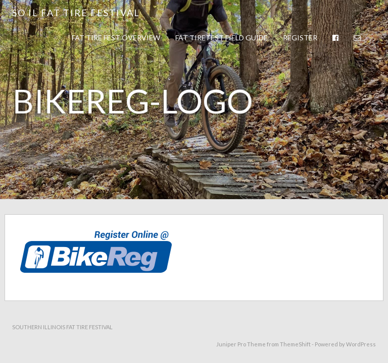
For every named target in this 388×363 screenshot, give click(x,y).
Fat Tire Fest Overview (116, 37)
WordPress (361, 344)
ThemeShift (295, 344)
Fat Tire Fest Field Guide (221, 37)
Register (300, 37)
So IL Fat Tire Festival (76, 12)
